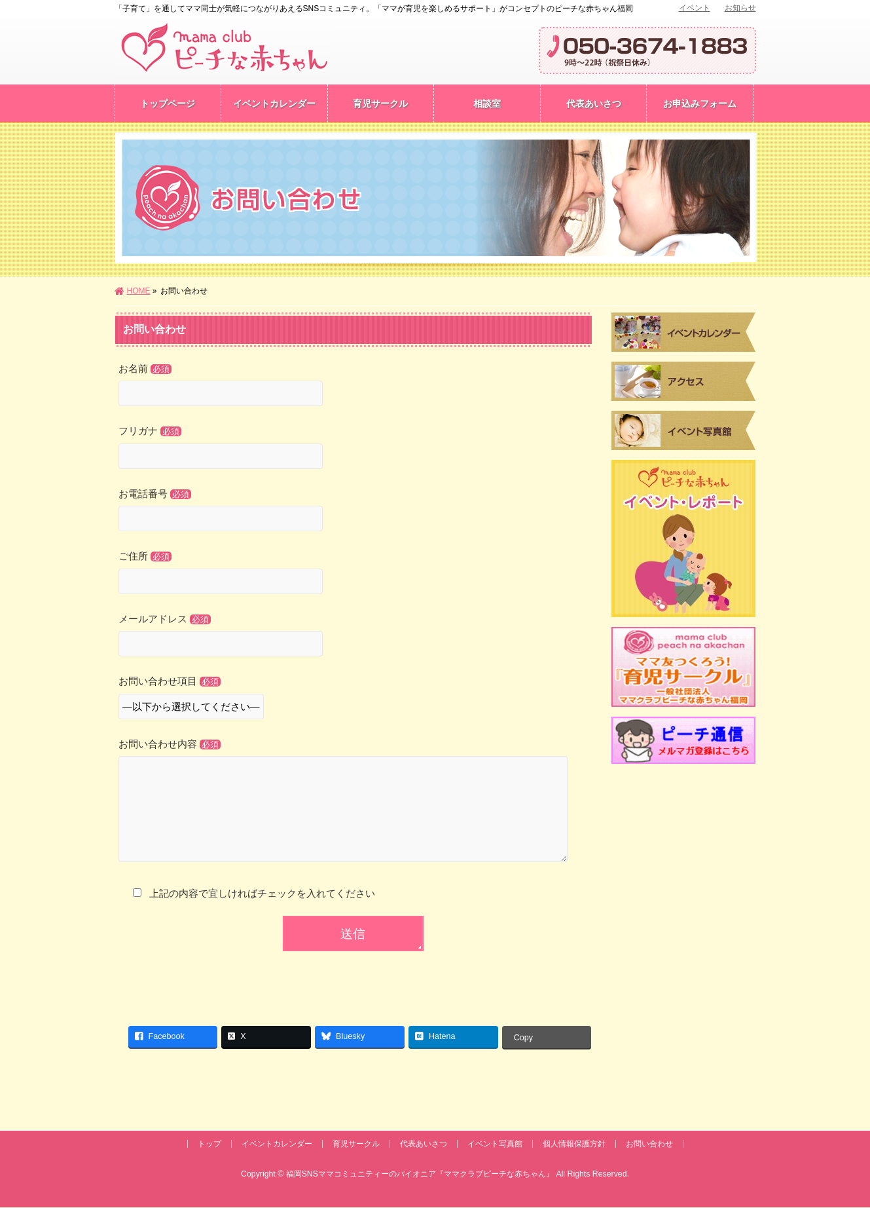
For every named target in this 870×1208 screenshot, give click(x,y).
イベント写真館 (494, 1144)
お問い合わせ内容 (353, 814)
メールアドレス (353, 636)
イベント (694, 7)
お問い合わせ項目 (353, 699)
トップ (209, 1144)
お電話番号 (353, 511)
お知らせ (740, 7)
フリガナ (353, 448)
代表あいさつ (423, 1144)
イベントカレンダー (277, 1144)
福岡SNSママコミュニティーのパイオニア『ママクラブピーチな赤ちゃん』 (420, 1174)
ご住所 (353, 573)
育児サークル (356, 1144)
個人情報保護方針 (574, 1144)
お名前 (353, 386)
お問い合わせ (649, 1144)
